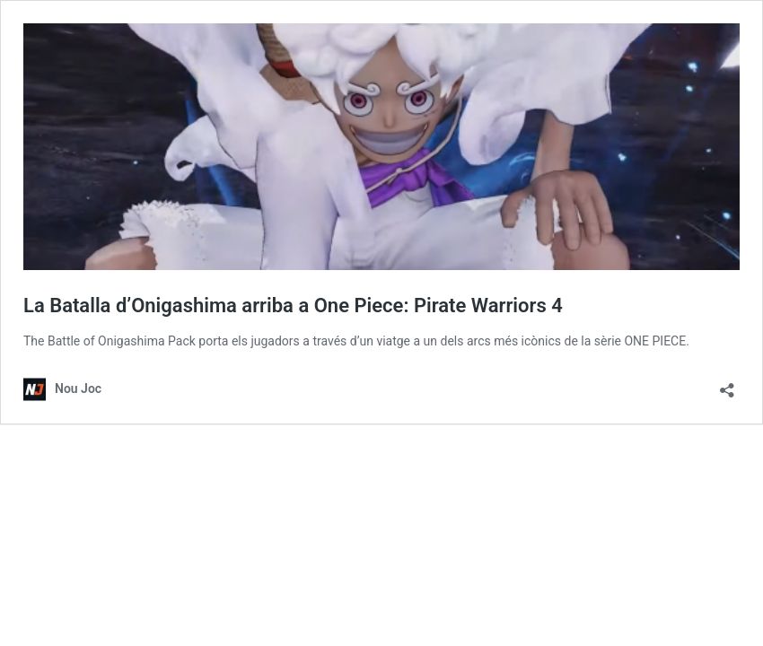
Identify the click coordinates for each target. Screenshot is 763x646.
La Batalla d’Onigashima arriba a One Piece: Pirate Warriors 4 (293, 305)
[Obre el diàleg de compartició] (727, 384)
